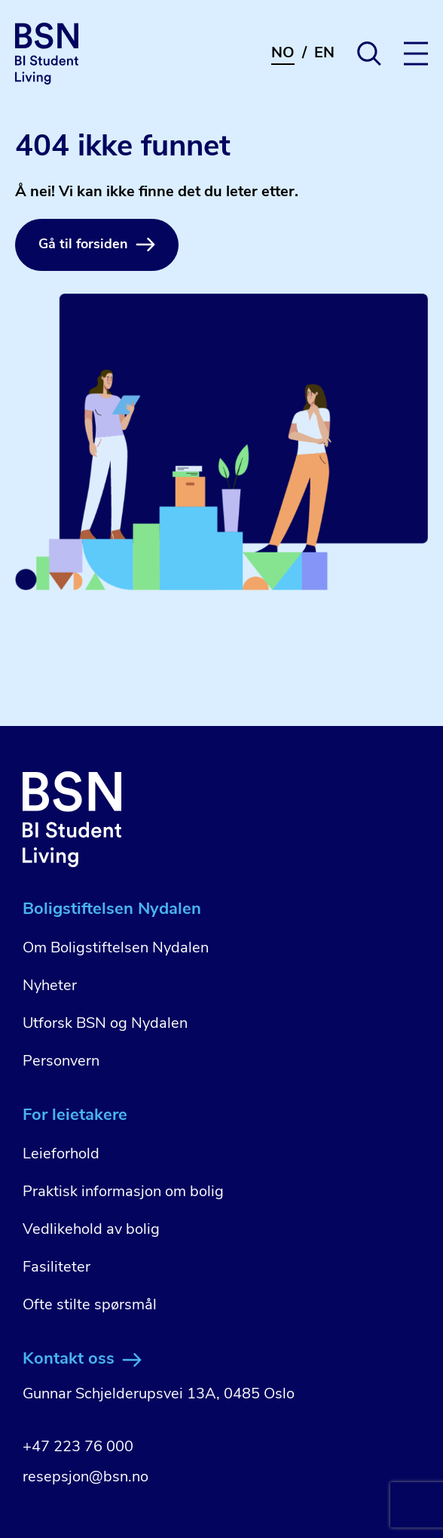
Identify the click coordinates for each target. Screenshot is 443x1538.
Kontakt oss (82, 1359)
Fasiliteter (56, 1267)
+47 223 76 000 (78, 1447)
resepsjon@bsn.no (85, 1477)
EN (324, 53)
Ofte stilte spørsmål (90, 1305)
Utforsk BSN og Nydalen (105, 1024)
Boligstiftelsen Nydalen (112, 909)
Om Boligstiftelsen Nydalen (116, 948)
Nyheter (50, 986)
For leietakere (75, 1115)
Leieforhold (61, 1154)
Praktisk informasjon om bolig (123, 1192)
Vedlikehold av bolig (91, 1230)
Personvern (61, 1061)
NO (283, 53)
